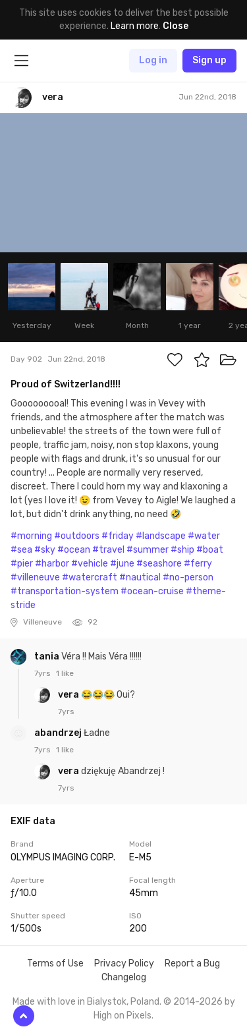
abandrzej (59, 733)
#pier (22, 563)
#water (204, 536)
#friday (117, 536)
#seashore (159, 563)
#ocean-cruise (152, 591)
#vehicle (89, 563)
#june (122, 563)
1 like (65, 673)
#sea (21, 549)
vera (69, 694)
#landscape (161, 536)
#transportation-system (65, 591)
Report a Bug (192, 963)
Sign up (209, 60)
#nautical (140, 577)
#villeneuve (35, 577)
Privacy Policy (124, 963)
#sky (44, 549)
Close (175, 26)
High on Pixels (122, 1015)
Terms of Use (55, 963)
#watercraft (89, 577)
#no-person (188, 577)
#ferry (198, 563)
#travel (108, 549)
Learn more (135, 26)
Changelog (123, 977)
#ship (182, 549)
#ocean (73, 549)
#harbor (52, 563)
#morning (31, 536)
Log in (153, 60)
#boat (209, 549)
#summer (147, 549)
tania (47, 656)
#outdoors (76, 536)
